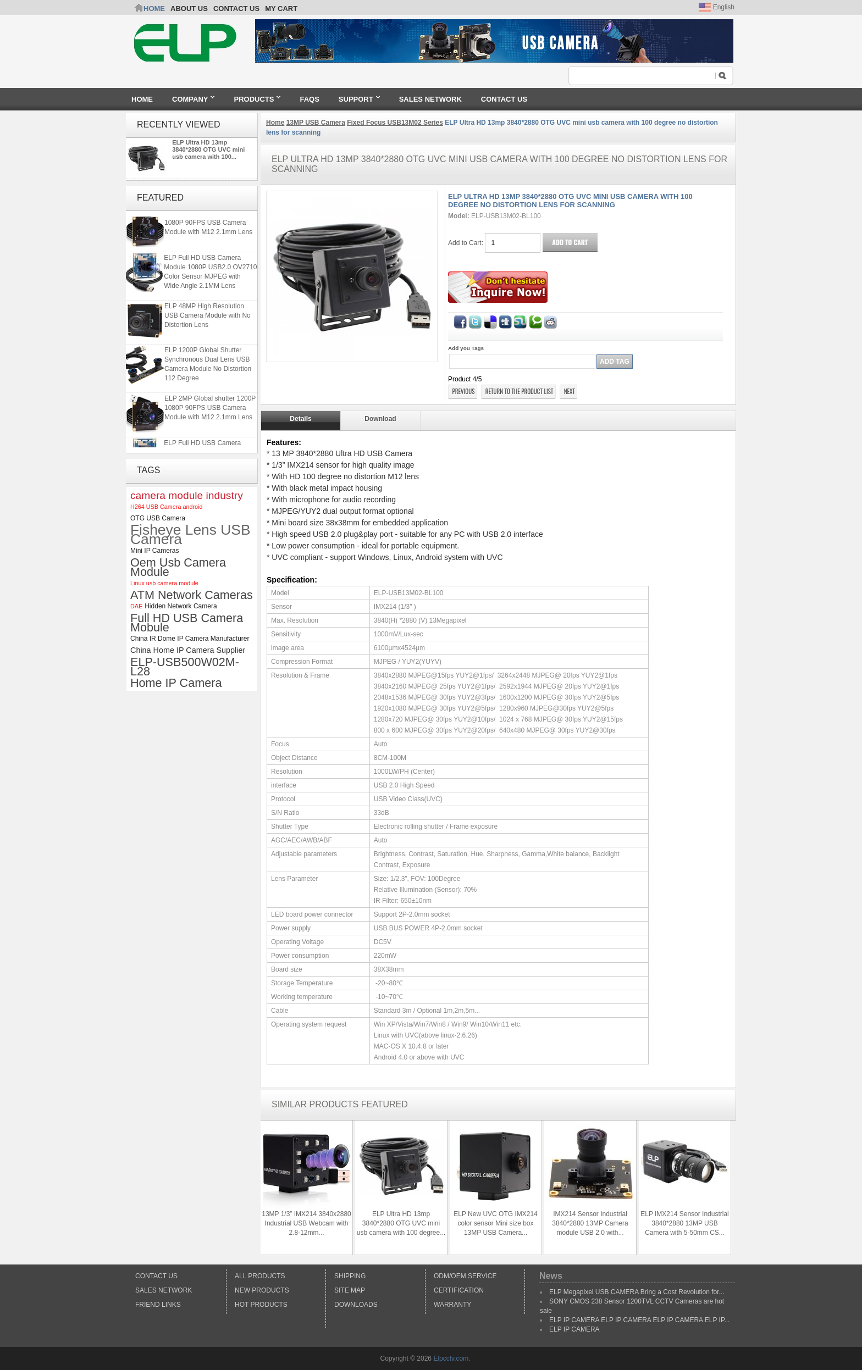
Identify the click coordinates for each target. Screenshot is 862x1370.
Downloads (356, 1304)
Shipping (350, 1276)
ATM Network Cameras (191, 595)
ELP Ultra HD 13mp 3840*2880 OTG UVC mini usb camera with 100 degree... (401, 1223)
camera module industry (186, 495)
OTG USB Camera (157, 518)
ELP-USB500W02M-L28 (184, 666)
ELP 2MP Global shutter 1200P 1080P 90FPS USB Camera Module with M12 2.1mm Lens (210, 225)
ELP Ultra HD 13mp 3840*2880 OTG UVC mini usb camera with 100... (208, 149)
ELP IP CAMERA (574, 1329)
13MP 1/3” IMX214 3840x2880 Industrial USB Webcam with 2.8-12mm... (306, 1223)
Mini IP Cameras (154, 550)
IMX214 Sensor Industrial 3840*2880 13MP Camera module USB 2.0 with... (590, 1223)
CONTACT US (236, 8)
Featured (160, 197)
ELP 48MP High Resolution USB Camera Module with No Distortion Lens (207, 317)
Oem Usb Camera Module (178, 567)
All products (260, 1276)
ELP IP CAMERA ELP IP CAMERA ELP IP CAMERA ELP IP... (639, 1320)
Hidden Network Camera (181, 606)
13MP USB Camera (315, 122)
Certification (459, 1290)
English (716, 7)
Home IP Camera (176, 682)
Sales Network (163, 1290)
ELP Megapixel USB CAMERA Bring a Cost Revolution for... (637, 1292)
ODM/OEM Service (465, 1276)
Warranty (452, 1304)
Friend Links (158, 1304)
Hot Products (261, 1304)
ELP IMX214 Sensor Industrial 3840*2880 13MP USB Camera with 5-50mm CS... (684, 1223)
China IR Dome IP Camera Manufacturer (190, 638)
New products (262, 1290)
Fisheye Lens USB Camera (190, 534)
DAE (136, 606)
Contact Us (156, 1276)
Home (154, 8)
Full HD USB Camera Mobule (186, 622)
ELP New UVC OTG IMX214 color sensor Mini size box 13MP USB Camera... (496, 1223)
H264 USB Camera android (166, 506)
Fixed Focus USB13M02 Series (395, 122)
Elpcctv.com (450, 1358)
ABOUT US (189, 8)
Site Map (349, 1290)
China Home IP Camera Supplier (187, 650)
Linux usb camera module (164, 583)
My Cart (281, 8)
